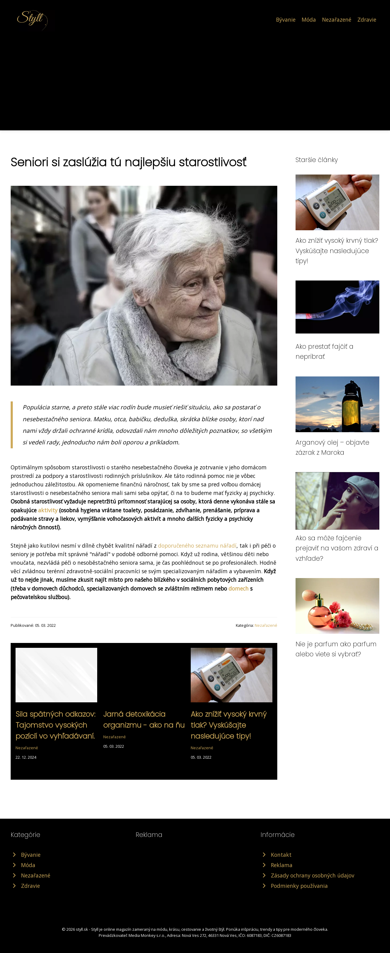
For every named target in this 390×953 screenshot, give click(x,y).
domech (239, 588)
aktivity (48, 510)
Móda (309, 19)
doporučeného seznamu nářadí (197, 545)
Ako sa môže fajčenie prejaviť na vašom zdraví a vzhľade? (337, 548)
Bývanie (286, 19)
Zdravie (366, 19)
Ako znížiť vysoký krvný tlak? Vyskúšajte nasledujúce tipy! (229, 725)
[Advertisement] (195, 77)
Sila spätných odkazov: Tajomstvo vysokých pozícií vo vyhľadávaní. (55, 725)
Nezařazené (336, 19)
